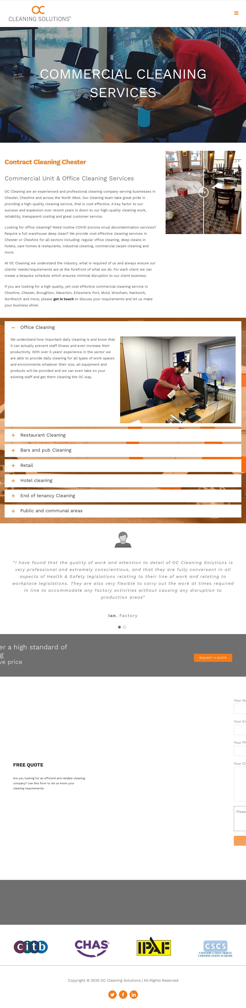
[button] (123, 327)
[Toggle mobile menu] (236, 13)
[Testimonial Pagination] (119, 627)
